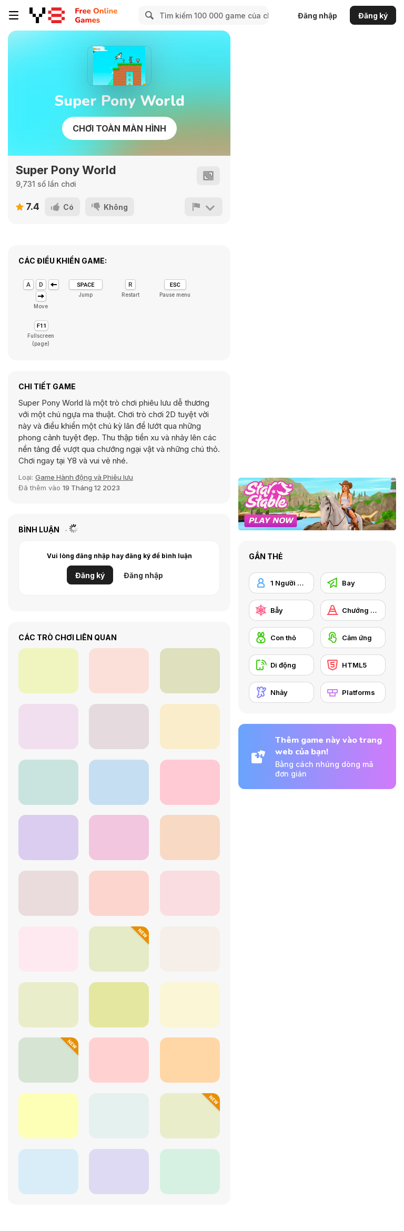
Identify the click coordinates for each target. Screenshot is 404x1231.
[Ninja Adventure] (190, 893)
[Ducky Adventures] (48, 893)
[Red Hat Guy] (190, 1115)
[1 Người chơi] (281, 582)
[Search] (147, 15)
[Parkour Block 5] (119, 893)
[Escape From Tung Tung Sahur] (119, 949)
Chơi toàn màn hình (119, 128)
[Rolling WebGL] (48, 670)
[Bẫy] (281, 610)
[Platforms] (353, 692)
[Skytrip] (190, 949)
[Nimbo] (48, 1171)
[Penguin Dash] (48, 782)
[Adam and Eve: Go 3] (119, 1171)
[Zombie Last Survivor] (48, 837)
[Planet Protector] (190, 726)
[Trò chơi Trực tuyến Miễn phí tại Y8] (47, 15)
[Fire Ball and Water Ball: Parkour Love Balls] (48, 1060)
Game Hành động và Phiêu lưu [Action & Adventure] (84, 477)
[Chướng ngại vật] (353, 610)
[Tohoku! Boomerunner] (119, 837)
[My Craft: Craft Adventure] (119, 1115)
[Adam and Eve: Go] (190, 1171)
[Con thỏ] (281, 637)
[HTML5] (353, 664)
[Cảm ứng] (353, 637)
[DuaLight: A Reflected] (48, 1004)
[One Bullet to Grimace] (119, 782)
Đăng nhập (317, 15)
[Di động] (281, 664)
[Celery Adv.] (48, 1115)
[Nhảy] (281, 692)
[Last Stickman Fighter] (48, 726)
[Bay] (353, 582)
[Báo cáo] (204, 206)
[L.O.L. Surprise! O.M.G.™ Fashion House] (190, 837)
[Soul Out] (119, 670)
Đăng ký (373, 15)
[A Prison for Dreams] (119, 1004)
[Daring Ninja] (190, 1004)
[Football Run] (119, 726)
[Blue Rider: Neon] (190, 782)
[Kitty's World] (119, 1060)
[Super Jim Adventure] (190, 1060)
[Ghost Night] (190, 670)
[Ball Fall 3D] (48, 949)
